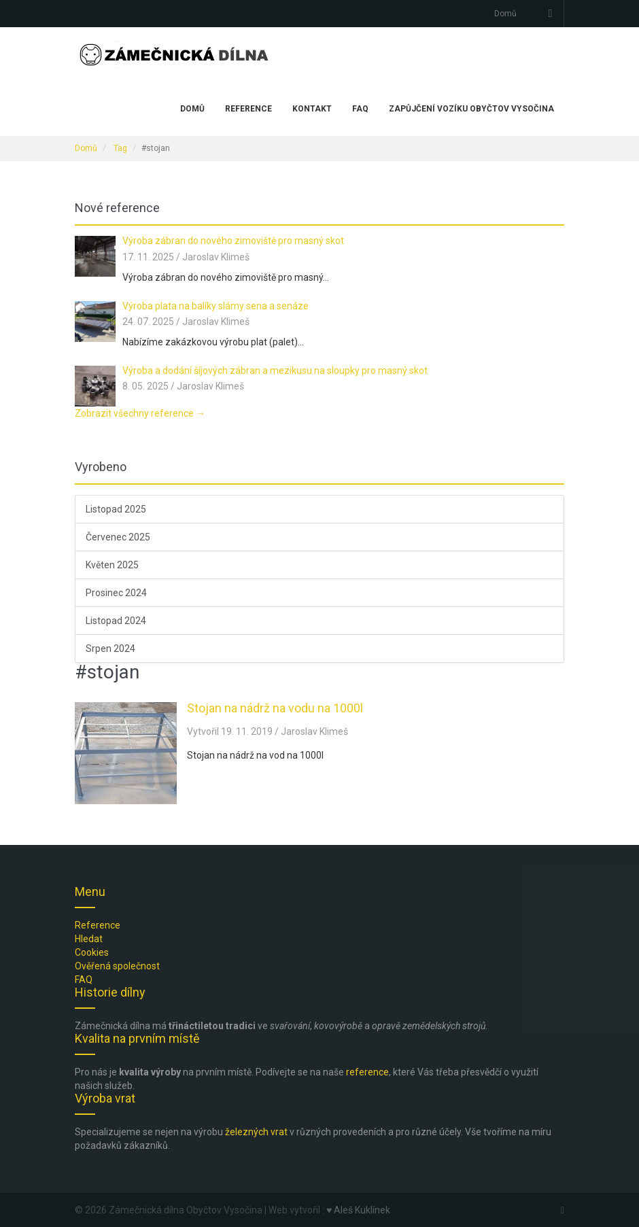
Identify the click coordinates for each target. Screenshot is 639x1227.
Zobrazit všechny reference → (140, 413)
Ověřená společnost (117, 966)
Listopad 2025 (116, 509)
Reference (248, 109)
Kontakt (312, 109)
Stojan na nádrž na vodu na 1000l (275, 708)
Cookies (92, 952)
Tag (120, 148)
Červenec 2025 (118, 537)
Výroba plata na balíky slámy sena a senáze (215, 305)
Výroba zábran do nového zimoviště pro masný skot (233, 240)
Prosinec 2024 (116, 592)
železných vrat (256, 1131)
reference (367, 1072)
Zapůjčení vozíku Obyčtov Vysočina (471, 109)
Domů (505, 13)
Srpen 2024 (110, 648)
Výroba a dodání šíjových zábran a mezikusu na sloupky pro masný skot (275, 370)
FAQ (360, 109)
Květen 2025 (112, 564)
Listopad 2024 (116, 620)
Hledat (89, 938)
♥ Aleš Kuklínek (358, 1210)
